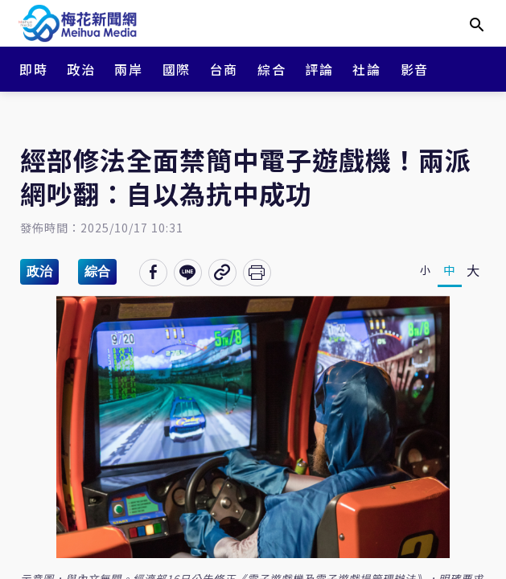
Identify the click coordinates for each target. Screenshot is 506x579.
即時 (33, 69)
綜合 (271, 69)
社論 (366, 69)
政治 (81, 69)
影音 (415, 69)
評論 (319, 69)
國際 (176, 69)
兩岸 (128, 69)
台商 (224, 69)
